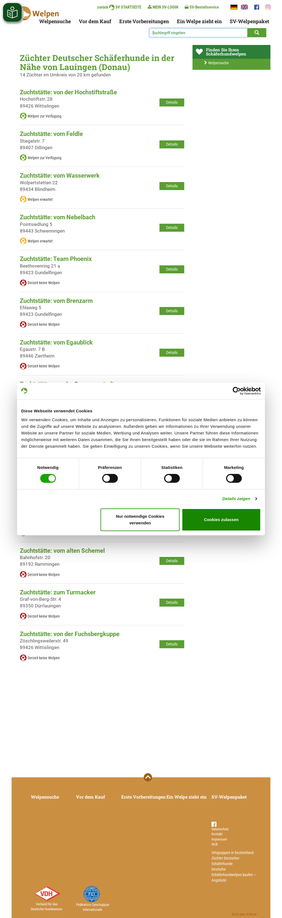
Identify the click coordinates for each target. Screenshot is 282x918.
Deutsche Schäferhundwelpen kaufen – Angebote (234, 874)
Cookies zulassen (221, 519)
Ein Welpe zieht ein (199, 21)
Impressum (219, 839)
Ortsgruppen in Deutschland (233, 852)
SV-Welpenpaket (249, 21)
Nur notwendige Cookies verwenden (140, 519)
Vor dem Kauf (95, 21)
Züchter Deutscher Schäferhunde (225, 861)
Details (172, 102)
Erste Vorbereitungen (144, 21)
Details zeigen (236, 498)
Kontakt (217, 834)
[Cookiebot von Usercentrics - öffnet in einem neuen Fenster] (237, 391)
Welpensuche (55, 21)
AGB (215, 844)
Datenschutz (220, 829)
